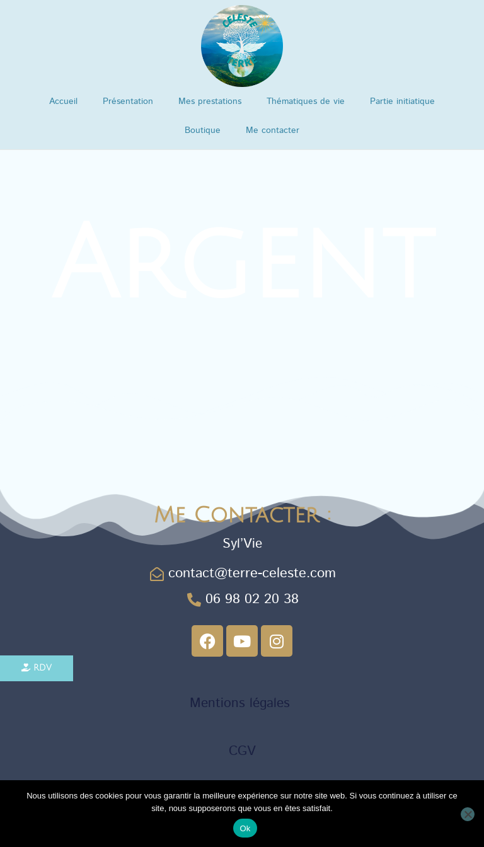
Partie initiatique (402, 101)
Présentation (128, 101)
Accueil (63, 101)
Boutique (203, 130)
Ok (244, 828)
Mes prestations (209, 101)
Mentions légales (242, 702)
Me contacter (272, 130)
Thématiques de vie (306, 101)
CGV (242, 750)
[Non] (468, 814)
